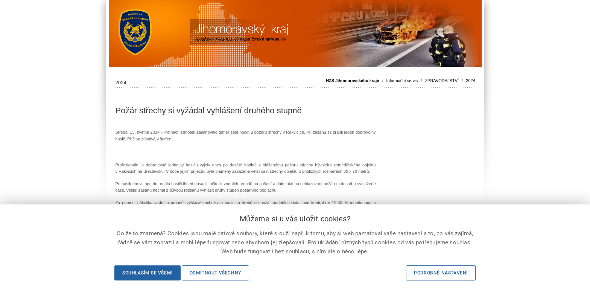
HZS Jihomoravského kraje (352, 80)
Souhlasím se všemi (147, 273)
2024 (470, 80)
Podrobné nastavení (441, 273)
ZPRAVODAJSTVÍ (442, 80)
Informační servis (402, 80)
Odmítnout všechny (215, 273)
